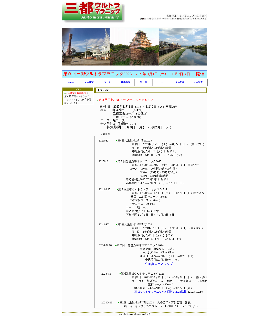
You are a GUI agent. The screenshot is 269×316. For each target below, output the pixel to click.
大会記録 (180, 82)
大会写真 (198, 82)
